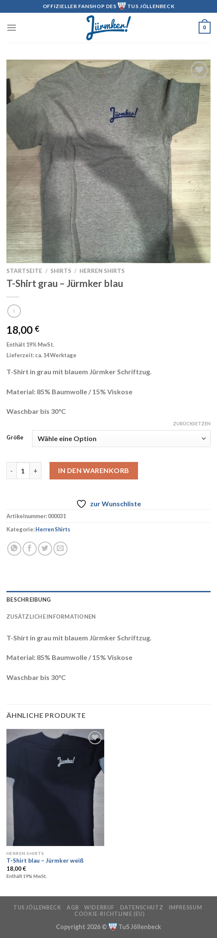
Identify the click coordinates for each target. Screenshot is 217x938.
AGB (73, 907)
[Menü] (11, 27)
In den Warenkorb (93, 470)
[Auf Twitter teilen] (45, 549)
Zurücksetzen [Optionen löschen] (192, 423)
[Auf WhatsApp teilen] (14, 549)
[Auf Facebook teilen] (30, 549)
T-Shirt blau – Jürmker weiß (45, 860)
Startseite (24, 270)
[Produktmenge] (23, 470)
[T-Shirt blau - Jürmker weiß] (55, 787)
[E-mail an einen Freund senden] (60, 549)
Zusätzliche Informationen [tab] (51, 616)
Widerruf (99, 907)
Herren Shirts (102, 270)
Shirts (60, 270)
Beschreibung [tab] (28, 599)
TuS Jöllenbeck (37, 907)
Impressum (185, 907)
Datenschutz (142, 907)
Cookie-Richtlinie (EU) (109, 914)
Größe (14, 438)
